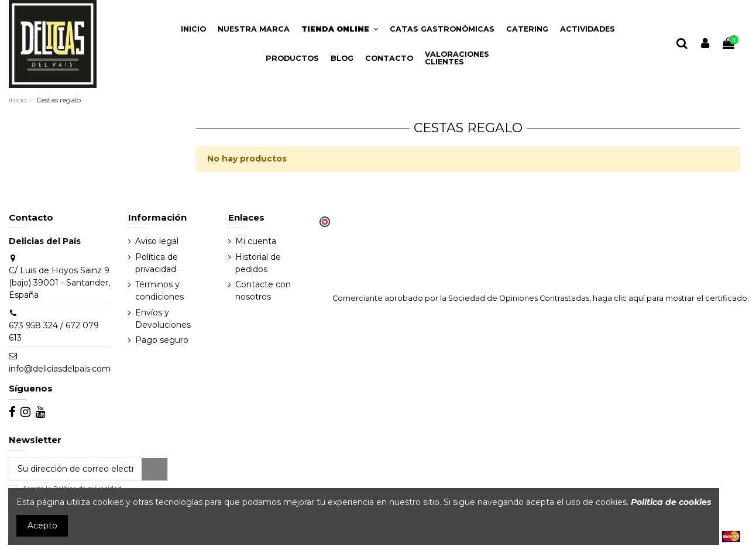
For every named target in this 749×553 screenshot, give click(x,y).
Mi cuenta (255, 241)
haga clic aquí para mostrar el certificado (670, 298)
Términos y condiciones (159, 290)
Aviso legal (156, 241)
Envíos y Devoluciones (163, 318)
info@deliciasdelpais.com (60, 368)
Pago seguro (161, 340)
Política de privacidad (156, 263)
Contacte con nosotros (263, 290)
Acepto (42, 525)
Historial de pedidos (258, 263)
